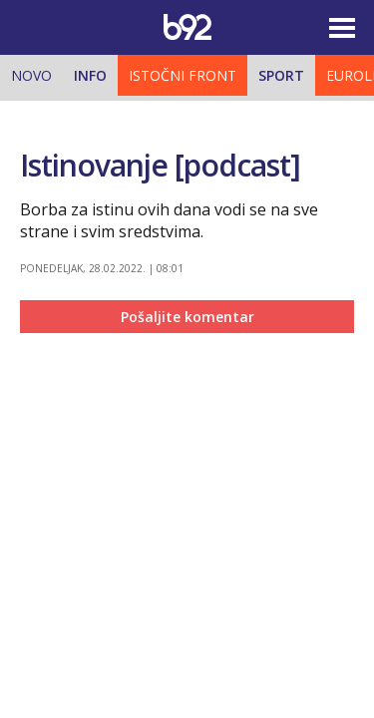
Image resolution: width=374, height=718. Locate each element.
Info (90, 75)
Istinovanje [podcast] (160, 165)
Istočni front (182, 75)
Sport (281, 75)
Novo (31, 75)
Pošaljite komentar (187, 316)
